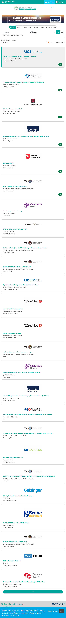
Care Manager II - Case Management (14, 211)
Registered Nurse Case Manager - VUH (15, 229)
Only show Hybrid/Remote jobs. (13, 35)
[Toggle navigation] (51, 9)
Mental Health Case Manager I (12, 333)
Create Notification (57, 42)
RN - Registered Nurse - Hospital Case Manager (18, 496)
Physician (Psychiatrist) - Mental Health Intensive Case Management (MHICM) (27, 433)
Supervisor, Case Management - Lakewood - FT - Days (20, 56)
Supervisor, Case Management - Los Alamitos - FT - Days (20, 285)
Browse (19, 27)
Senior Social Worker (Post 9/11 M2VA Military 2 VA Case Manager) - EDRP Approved (29, 476)
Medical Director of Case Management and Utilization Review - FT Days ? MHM (27, 414)
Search (12, 27)
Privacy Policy (6, 606)
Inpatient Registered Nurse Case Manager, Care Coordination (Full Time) (26, 136)
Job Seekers (49, 2)
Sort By (5, 42)
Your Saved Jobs (51, 27)
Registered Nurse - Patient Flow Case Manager (17, 352)
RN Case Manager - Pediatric (12, 561)
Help (4, 604)
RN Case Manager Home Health (13, 457)
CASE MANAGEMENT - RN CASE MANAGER (15, 523)
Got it (61, 611)
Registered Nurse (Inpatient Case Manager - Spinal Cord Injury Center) (25, 248)
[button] (62, 32)
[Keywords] (15, 32)
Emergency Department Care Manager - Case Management (21, 372)
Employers (60, 2)
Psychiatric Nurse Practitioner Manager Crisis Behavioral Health (23, 82)
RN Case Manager (8, 163)
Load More (33, 592)
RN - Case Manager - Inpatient (12, 109)
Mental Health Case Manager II (12, 309)
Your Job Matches (38, 27)
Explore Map (27, 27)
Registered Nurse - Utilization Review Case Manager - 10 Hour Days (24, 582)
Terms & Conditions (16, 604)
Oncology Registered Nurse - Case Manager (17, 267)
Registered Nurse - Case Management (15, 186)
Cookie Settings (53, 611)
